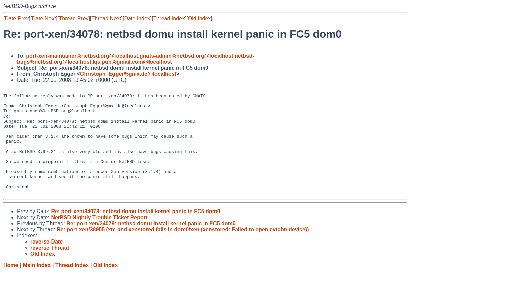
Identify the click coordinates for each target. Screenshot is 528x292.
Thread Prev (74, 18)
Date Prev (17, 18)
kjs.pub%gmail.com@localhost (132, 62)
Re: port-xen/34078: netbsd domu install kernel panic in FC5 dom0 (135, 231)
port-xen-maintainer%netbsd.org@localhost (82, 56)
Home (10, 285)
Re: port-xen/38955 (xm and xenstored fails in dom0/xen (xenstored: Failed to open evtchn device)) (183, 250)
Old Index (199, 18)
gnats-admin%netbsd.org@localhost (186, 56)
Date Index (137, 18)
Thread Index (169, 18)
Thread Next (106, 18)
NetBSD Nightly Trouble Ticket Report (99, 237)
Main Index (37, 285)
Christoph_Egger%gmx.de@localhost (128, 74)
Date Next (44, 18)
